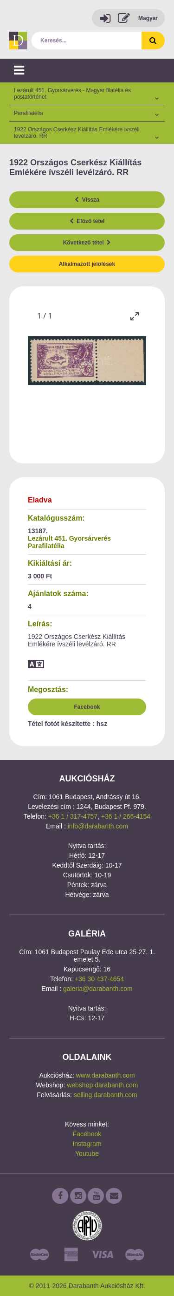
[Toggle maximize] (134, 316)
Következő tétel (87, 242)
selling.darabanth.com (105, 1095)
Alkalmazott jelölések (87, 264)
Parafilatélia (46, 546)
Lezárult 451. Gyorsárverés (69, 538)
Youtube (87, 1153)
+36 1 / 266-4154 (125, 816)
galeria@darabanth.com (98, 988)
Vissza (87, 200)
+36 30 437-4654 (99, 979)
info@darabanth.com (98, 826)
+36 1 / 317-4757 (72, 816)
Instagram (86, 1143)
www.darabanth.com (105, 1075)
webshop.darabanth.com (102, 1085)
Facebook (87, 707)
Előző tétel (87, 221)
